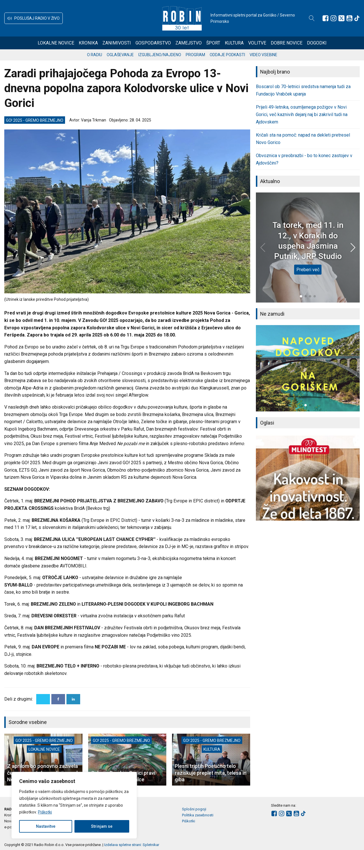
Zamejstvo (188, 43)
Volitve (257, 43)
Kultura (234, 43)
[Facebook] (58, 699)
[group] (308, 368)
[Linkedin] (73, 699)
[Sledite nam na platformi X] (341, 18)
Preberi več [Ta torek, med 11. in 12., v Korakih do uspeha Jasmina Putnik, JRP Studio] (307, 269)
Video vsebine (263, 54)
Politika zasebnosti (197, 815)
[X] (43, 699)
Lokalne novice (56, 43)
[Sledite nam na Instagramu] (333, 18)
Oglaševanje (120, 54)
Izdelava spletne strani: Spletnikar (131, 845)
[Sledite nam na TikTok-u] (357, 18)
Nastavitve (45, 826)
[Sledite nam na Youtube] (349, 18)
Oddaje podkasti (227, 54)
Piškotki (45, 812)
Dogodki (317, 43)
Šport (213, 43)
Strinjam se (101, 826)
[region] (74, 805)
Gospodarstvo (153, 43)
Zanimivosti (116, 43)
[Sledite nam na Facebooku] (325, 18)
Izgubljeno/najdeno (159, 54)
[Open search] (311, 18)
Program (195, 54)
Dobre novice (286, 43)
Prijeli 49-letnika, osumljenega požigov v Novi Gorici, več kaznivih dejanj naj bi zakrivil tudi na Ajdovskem (301, 114)
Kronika (88, 43)
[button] (33, 18)
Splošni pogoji (194, 809)
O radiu (94, 54)
